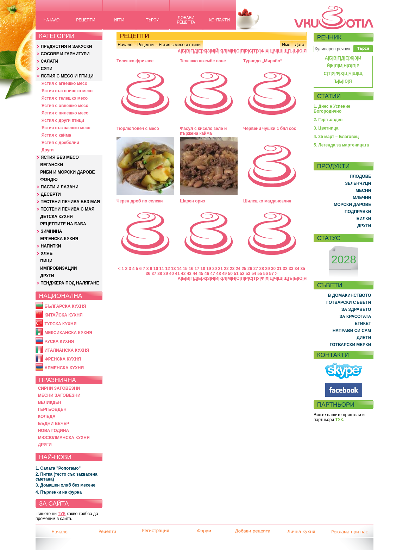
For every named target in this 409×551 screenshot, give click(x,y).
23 (232, 268)
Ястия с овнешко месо (65, 105)
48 (218, 273)
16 (191, 268)
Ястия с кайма (56, 135)
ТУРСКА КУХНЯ (60, 323)
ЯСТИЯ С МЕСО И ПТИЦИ (67, 76)
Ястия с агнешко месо (64, 83)
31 (279, 268)
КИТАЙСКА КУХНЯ (63, 315)
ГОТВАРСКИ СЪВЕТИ (348, 302)
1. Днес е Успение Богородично (332, 109)
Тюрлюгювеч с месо (138, 128)
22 (226, 268)
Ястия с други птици (63, 120)
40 (171, 273)
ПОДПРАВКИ (358, 211)
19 (208, 268)
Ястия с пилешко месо (65, 113)
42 (183, 273)
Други (48, 150)
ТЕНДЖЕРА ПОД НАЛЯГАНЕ (70, 283)
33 (291, 268)
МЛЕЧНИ (362, 197)
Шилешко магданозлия (267, 201)
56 (265, 273)
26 (249, 268)
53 (248, 273)
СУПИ (46, 68)
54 (253, 273)
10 (155, 268)
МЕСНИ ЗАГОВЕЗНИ (59, 395)
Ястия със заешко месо (66, 127)
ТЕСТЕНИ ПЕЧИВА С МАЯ (68, 209)
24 (238, 268)
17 (197, 268)
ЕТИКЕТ (363, 323)
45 (201, 273)
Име (286, 44)
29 (267, 268)
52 (242, 273)
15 (185, 268)
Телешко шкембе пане (203, 60)
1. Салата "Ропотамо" (58, 468)
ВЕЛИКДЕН (49, 402)
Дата (299, 44)
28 (261, 268)
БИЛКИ (364, 218)
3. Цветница (326, 128)
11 (161, 268)
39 (165, 273)
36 (148, 273)
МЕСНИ (363, 190)
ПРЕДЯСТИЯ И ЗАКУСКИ (66, 46)
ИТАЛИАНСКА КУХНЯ (66, 350)
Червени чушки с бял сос (269, 128)
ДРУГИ (47, 275)
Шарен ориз (192, 201)
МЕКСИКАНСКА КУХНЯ (68, 332)
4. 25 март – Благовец (336, 136)
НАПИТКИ (51, 246)
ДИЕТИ (364, 337)
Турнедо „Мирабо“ (262, 60)
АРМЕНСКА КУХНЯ (64, 367)
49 (224, 273)
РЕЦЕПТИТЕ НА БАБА (63, 223)
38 (159, 273)
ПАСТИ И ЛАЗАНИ (59, 186)
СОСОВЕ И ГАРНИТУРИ (65, 53)
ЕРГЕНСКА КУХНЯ (59, 238)
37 (153, 273)
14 (179, 268)
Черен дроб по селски (140, 201)
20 (214, 268)
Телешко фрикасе (135, 60)
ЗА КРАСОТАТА (355, 316)
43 (189, 273)
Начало (125, 44)
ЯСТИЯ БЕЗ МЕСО (60, 157)
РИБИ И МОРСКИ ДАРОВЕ (67, 172)
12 (167, 268)
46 (206, 273)
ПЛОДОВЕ (360, 176)
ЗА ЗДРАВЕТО (356, 309)
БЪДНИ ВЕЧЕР (53, 423)
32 (285, 268)
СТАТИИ (329, 96)
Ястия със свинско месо (67, 90)
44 (195, 273)
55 (259, 273)
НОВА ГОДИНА (53, 430)
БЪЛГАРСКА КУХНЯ (65, 306)
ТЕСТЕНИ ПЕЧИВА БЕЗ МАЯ (70, 201)
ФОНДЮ (48, 179)
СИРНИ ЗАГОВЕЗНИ (59, 388)
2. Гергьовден (328, 119)
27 (255, 268)
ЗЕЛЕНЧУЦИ (358, 183)
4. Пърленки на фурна (59, 492)
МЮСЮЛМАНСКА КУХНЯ (64, 437)
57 (271, 273)
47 (212, 273)
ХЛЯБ (47, 253)
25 (243, 268)
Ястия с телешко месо (65, 98)
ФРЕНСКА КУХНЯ (62, 359)
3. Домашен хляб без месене (65, 485)
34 (297, 268)
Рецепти (145, 44)
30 (273, 268)
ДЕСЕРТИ (51, 194)
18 (202, 268)
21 (220, 268)
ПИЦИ (46, 260)
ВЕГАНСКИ (51, 164)
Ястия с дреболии (60, 142)
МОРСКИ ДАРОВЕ (352, 204)
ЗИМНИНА (51, 231)
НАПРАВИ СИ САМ (352, 330)
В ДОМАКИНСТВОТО (349, 295)
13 (173, 268)
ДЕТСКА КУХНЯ (56, 216)
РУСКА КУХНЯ (59, 341)
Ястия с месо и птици (179, 44)
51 (236, 273)
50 (230, 273)
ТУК (61, 513)
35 (302, 268)
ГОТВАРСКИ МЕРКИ (350, 344)
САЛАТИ (49, 61)
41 (177, 273)
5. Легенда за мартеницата (341, 145)
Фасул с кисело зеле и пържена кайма (203, 131)
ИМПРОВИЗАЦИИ (58, 268)
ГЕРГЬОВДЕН (52, 409)
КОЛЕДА (47, 416)
